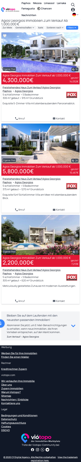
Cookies (6, 426)
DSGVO (5, 430)
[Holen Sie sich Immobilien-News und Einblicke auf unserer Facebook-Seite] (32, 450)
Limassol (49, 3)
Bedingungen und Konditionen (19, 415)
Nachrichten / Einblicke (14, 399)
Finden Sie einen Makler (15, 357)
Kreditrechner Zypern (14, 369)
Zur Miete (7, 27)
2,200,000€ (18, 262)
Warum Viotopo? (11, 392)
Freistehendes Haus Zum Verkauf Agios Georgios (32, 87)
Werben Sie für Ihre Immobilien (19, 353)
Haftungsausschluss (13, 423)
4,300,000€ (18, 80)
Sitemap (6, 396)
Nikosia (37, 3)
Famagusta (28, 8)
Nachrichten (29, 15)
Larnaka (61, 3)
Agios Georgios (24, 91)
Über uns (6, 384)
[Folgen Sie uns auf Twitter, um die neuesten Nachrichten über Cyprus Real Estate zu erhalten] (42, 450)
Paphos (26, 3)
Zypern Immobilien (12, 388)
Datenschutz (9, 419)
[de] (75, 15)
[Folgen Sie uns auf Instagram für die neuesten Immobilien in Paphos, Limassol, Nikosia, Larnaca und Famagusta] (37, 450)
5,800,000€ (18, 171)
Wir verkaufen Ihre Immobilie (18, 381)
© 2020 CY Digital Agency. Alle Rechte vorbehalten (29, 457)
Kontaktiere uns (10, 403)
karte (40, 27)
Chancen (44, 8)
